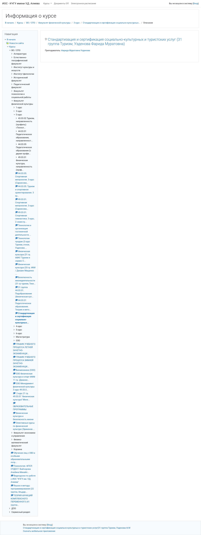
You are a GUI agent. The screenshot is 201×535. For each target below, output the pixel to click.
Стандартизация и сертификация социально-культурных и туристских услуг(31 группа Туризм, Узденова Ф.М (76, 528)
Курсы (46, 3)
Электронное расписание (83, 3)
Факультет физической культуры (54, 23)
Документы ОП (61, 3)
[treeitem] (20, 39)
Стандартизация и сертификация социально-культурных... (111, 23)
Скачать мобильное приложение (39, 531)
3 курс (77, 23)
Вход (195, 3)
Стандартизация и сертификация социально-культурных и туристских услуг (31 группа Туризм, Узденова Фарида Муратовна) (115, 41)
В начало (9, 23)
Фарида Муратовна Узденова (75, 50)
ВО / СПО (30, 23)
